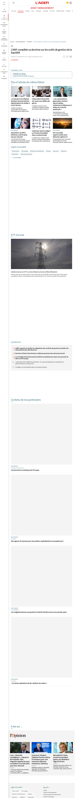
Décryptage (24, 151)
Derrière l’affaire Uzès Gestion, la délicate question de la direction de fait (40, 353)
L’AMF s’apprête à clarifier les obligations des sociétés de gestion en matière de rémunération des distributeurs (42, 349)
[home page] (42, 3)
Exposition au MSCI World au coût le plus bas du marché (19, 134)
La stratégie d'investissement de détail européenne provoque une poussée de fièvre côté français (41, 357)
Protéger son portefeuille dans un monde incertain (31, 367)
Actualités (29, 41)
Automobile (15, 154)
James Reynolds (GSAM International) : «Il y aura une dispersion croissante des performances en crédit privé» (39, 363)
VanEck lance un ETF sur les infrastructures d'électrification (34, 272)
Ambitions (63, 151)
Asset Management (20, 41)
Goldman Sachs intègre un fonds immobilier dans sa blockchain (41, 133)
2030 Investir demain (26, 154)
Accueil (12, 41)
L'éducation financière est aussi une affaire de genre (41, 101)
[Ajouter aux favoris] (64, 56)
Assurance (56, 151)
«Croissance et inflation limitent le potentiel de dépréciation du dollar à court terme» (20, 102)
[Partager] (67, 56)
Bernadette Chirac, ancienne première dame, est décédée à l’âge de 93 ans (61, 688)
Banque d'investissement (37, 151)
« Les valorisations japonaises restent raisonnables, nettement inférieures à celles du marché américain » (62, 104)
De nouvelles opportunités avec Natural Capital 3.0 (60, 134)
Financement (15, 151)
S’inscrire (31, 76)
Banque (48, 151)
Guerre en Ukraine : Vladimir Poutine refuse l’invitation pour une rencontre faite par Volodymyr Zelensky (41, 689)
